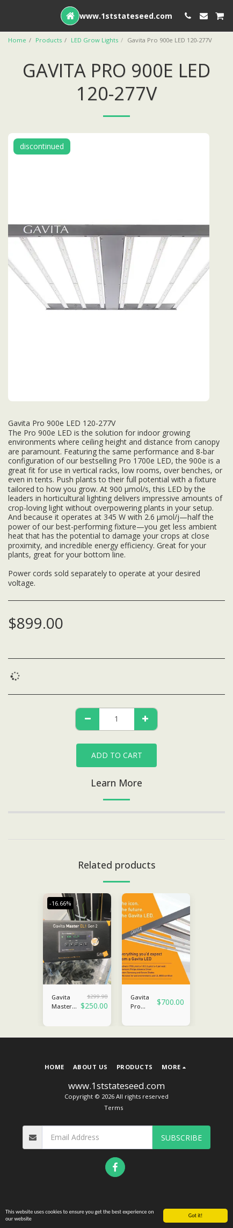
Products (48, 40)
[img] (77, 938)
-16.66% (60, 903)
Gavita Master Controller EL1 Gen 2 (66, 1002)
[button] (12, 15)
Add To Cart (116, 755)
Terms (113, 1108)
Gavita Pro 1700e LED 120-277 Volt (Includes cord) (143, 1002)
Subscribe (181, 1138)
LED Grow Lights (94, 40)
